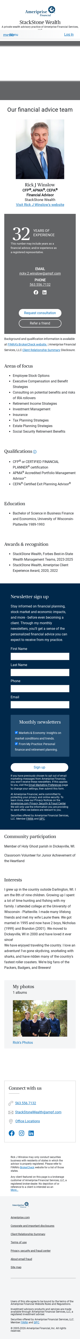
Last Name (19, 665)
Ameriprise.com (20, 1217)
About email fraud (21, 1259)
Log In (69, 34)
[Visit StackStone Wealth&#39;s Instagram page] (21, 1133)
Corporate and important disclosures (32, 1225)
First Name (19, 649)
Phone (15, 681)
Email (15, 697)
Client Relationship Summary (41, 350)
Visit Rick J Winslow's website (40, 204)
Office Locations (27, 1121)
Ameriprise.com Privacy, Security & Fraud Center (38, 803)
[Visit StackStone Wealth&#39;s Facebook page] (12, 1133)
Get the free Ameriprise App (43, 1289)
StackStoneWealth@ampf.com (38, 1112)
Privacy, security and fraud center (31, 1250)
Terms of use (19, 1242)
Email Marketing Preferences (45, 785)
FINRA (29, 818)
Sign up (39, 767)
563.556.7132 (40, 285)
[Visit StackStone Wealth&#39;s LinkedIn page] (31, 1133)
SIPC (42, 818)
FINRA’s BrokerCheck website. (27, 344)
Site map (16, 1267)
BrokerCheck (27, 1167)
